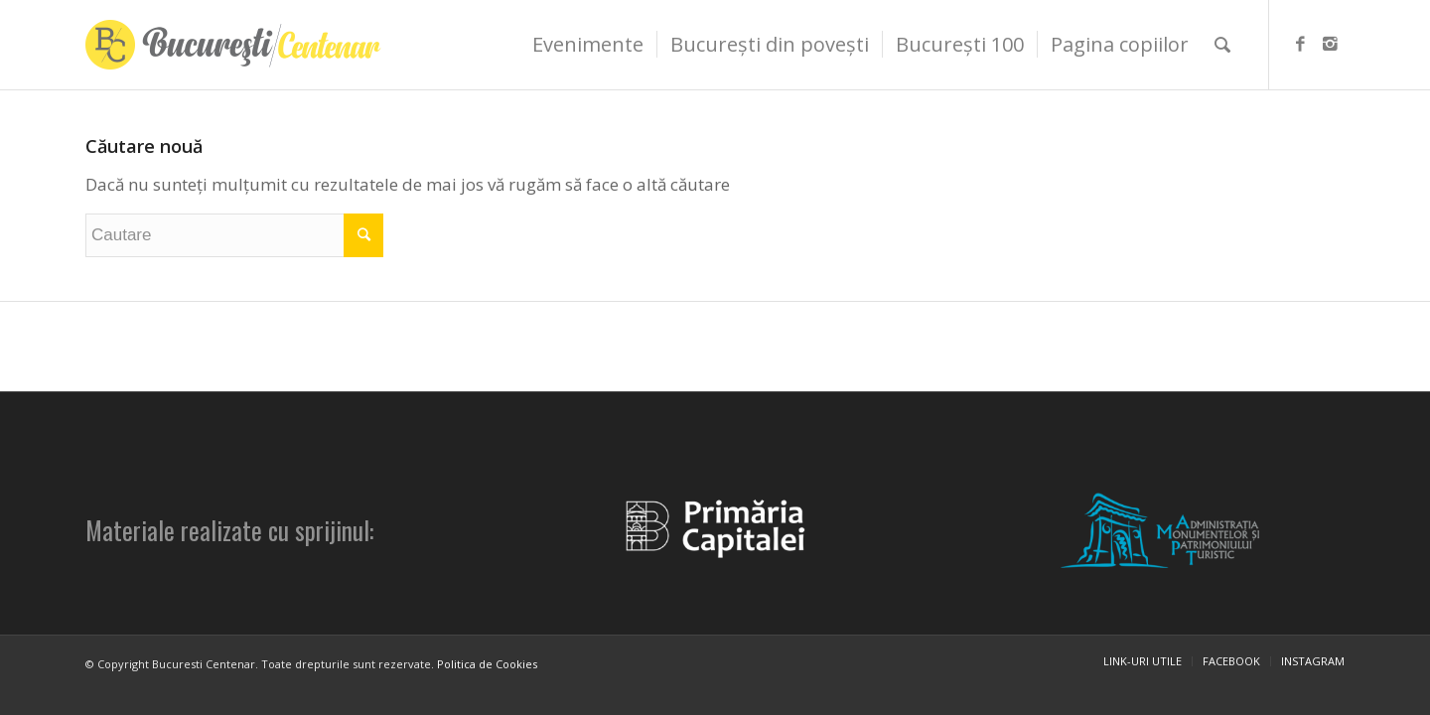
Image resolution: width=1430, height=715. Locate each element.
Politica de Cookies (487, 663)
